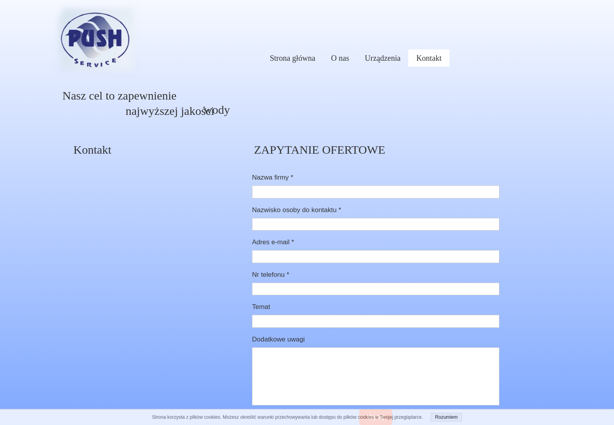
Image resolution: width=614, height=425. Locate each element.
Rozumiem (446, 417)
